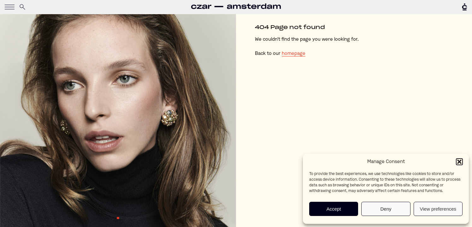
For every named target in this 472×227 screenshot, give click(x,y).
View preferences (438, 209)
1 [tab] (118, 218)
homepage (293, 53)
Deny (385, 209)
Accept (334, 209)
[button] (459, 162)
